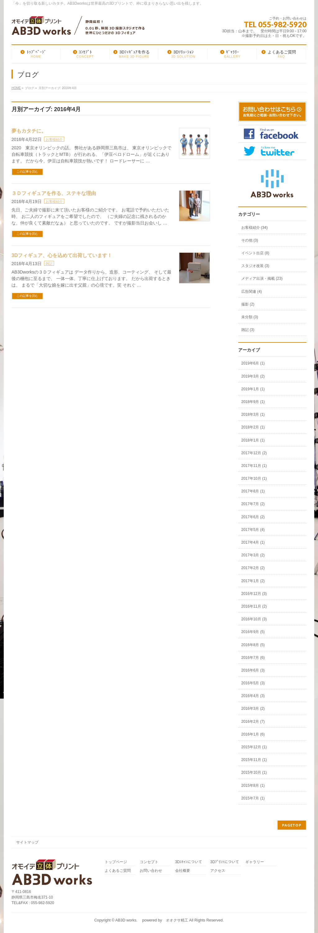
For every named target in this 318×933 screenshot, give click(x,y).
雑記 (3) (247, 330)
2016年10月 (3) (254, 619)
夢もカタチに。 (28, 131)
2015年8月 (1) (253, 785)
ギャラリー (254, 862)
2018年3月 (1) (253, 414)
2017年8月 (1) (253, 491)
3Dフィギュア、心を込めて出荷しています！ (61, 255)
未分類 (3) (249, 317)
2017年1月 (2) (253, 581)
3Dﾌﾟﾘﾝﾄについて (224, 862)
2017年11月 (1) (254, 466)
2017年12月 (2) (254, 453)
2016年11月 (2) (254, 606)
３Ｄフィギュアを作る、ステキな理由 (53, 193)
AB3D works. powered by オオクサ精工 (151, 920)
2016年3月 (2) (253, 708)
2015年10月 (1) (254, 772)
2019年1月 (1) (253, 389)
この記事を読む (27, 171)
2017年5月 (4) (253, 530)
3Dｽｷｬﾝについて (188, 862)
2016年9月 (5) (253, 632)
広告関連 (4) (251, 291)
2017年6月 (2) (253, 517)
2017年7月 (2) (253, 504)
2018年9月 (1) (253, 402)
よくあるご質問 (118, 871)
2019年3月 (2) (253, 376)
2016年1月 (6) (253, 734)
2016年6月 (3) (253, 670)
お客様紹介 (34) (254, 227)
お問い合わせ (151, 871)
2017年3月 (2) (253, 555)
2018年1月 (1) (253, 440)
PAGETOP (292, 825)
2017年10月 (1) (254, 478)
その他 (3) (249, 240)
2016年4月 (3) (253, 696)
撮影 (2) (247, 304)
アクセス (217, 871)
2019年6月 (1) (253, 363)
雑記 (49, 263)
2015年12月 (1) (254, 747)
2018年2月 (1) (253, 427)
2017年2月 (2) (253, 568)
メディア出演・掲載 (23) (262, 278)
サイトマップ (27, 842)
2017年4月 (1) (253, 542)
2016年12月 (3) (254, 593)
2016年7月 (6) (253, 657)
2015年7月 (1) (253, 798)
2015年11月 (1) (254, 760)
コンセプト (149, 862)
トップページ (116, 862)
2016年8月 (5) (253, 645)
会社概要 (182, 871)
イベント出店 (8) (255, 253)
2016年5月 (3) (253, 683)
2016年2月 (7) (253, 721)
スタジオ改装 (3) (255, 266)
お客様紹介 (54, 139)
